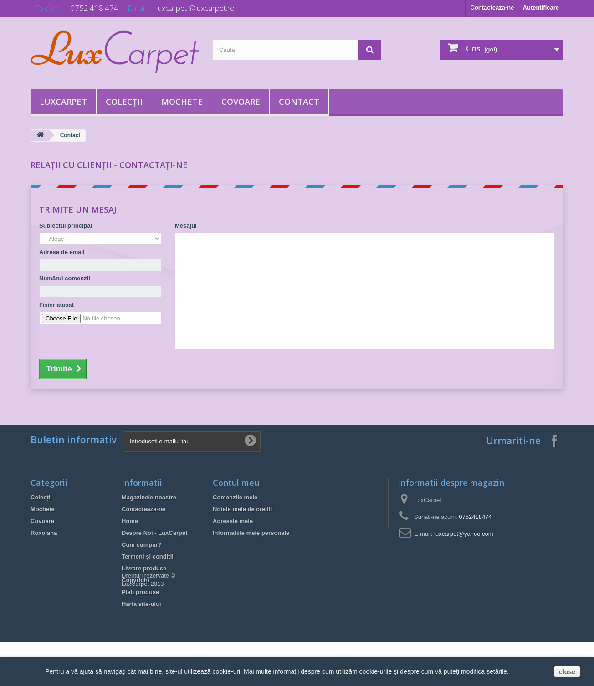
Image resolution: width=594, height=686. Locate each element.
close (567, 672)
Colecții (124, 101)
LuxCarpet (63, 101)
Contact (299, 101)
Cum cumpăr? (141, 544)
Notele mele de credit (242, 509)
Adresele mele (233, 521)
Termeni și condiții (148, 556)
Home (130, 521)
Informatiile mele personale (251, 532)
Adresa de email (62, 252)
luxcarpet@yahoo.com (463, 533)
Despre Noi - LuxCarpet (154, 532)
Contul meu (236, 482)
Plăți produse (140, 592)
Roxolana (44, 532)
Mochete (182, 101)
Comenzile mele (235, 497)
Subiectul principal (65, 225)
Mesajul (186, 225)
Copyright (135, 580)
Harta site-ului (141, 603)
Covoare (240, 101)
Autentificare (541, 7)
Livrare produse (144, 568)
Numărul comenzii (64, 278)
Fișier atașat (56, 304)
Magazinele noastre (149, 497)
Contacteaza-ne (492, 7)
